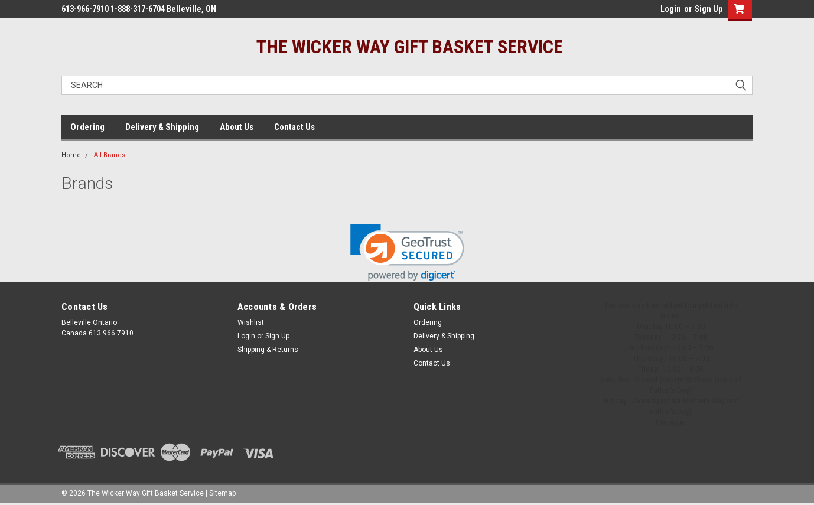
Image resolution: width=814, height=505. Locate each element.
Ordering (87, 127)
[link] (407, 252)
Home (71, 155)
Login (670, 9)
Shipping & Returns (267, 350)
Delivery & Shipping (162, 127)
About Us (236, 127)
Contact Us (294, 127)
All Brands (109, 155)
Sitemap (222, 493)
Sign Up (708, 9)
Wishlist (250, 322)
